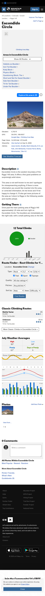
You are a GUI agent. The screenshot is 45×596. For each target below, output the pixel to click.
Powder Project (28, 505)
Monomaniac (15, 151)
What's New (7, 475)
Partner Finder (7, 501)
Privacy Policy (25, 584)
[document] (22, 586)
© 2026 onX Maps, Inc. (16, 556)
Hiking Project (28, 498)
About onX (6, 537)
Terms (28, 556)
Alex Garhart (15, 143)
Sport (24, 276)
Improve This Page (36, 17)
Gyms (4, 498)
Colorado (15, 16)
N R (38, 146)
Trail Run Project (28, 501)
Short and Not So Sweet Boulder (16, 78)
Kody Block (7, 69)
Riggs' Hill (13, 18)
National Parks (28, 508)
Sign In (35, 9)
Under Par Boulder (10, 86)
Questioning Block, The (12, 75)
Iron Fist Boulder (10, 67)
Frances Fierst (31, 149)
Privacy (34, 556)
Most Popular (7, 463)
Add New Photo (37, 404)
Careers (5, 540)
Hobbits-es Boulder (11, 64)
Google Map (15, 137)
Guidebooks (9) (8, 478)
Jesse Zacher (15, 146)
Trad (16, 276)
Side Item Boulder (10, 81)
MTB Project (27, 494)
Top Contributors (8, 508)
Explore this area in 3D (28, 95)
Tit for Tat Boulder (10, 84)
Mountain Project (29, 491)
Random (24, 463)
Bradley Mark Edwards (28, 146)
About (5, 491)
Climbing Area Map (22, 49)
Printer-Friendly (8, 473)
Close (22, 589)
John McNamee (20, 149)
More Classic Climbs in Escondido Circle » (20, 329)
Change (31, 267)
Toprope (34, 276)
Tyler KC (24, 151)
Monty (39, 149)
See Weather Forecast (12, 156)
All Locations (6, 16)
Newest (17, 463)
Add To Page (38, 21)
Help (4, 494)
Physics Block (8, 72)
